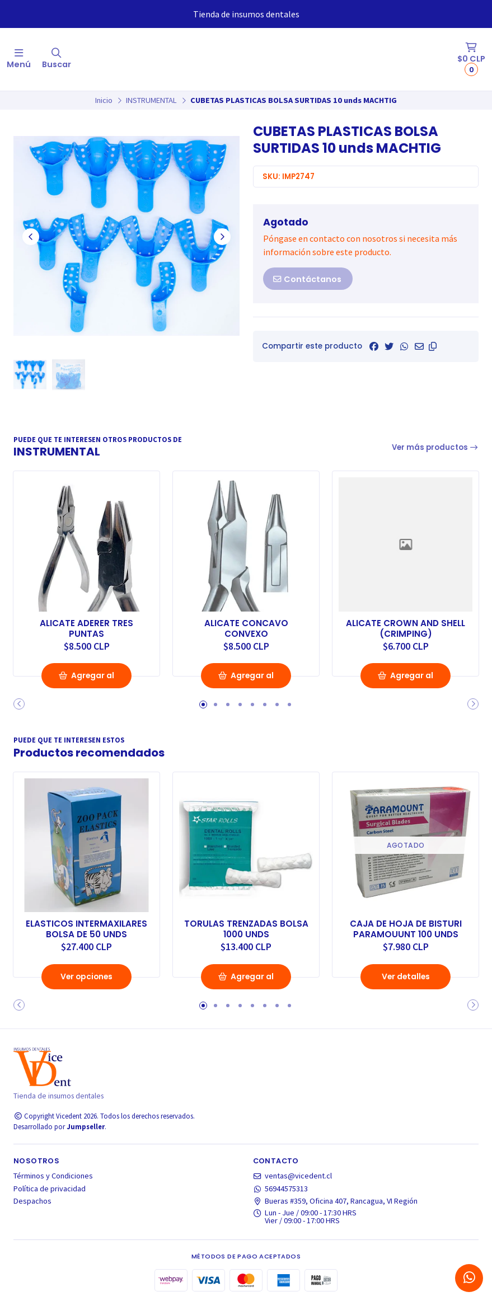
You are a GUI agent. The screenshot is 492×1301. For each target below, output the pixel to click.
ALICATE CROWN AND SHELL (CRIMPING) (405, 627)
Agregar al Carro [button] (86, 678)
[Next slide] (222, 236)
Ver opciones (87, 974)
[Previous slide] (30, 236)
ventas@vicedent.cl (292, 1174)
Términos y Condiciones (53, 1174)
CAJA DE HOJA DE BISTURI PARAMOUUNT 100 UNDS (405, 927)
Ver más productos (435, 447)
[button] (433, 346)
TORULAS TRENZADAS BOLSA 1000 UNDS (246, 927)
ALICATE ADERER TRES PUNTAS (86, 627)
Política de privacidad (49, 1187)
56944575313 (280, 1187)
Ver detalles (406, 974)
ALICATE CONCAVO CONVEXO (246, 627)
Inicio (104, 100)
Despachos (32, 1200)
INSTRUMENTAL (151, 100)
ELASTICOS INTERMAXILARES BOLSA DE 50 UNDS (86, 927)
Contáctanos (306, 279)
